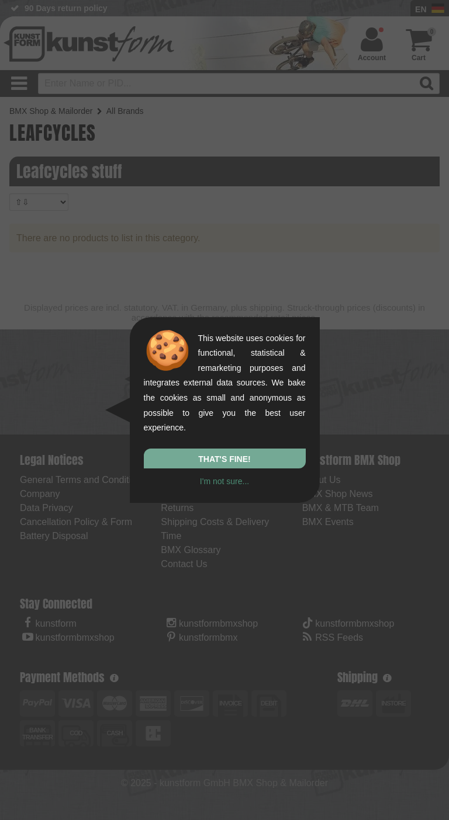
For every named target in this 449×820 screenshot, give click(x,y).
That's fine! (224, 459)
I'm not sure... (224, 481)
